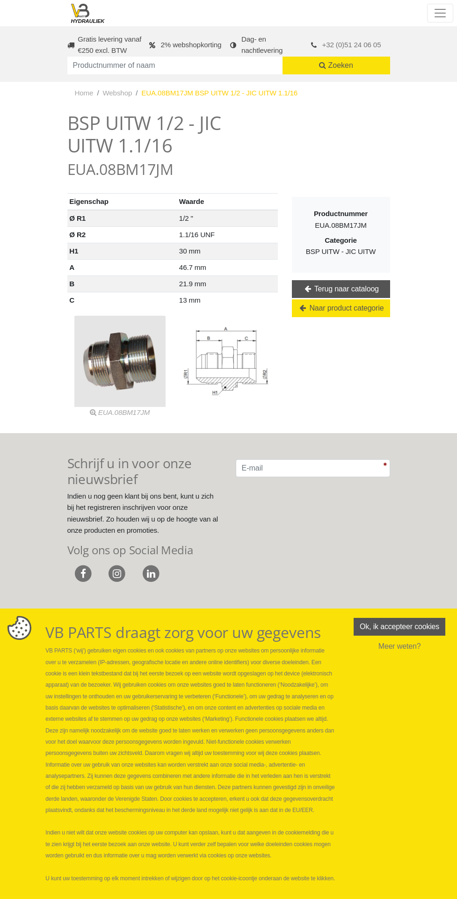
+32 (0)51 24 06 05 (351, 45)
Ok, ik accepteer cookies (399, 627)
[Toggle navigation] (440, 13)
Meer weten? (399, 646)
